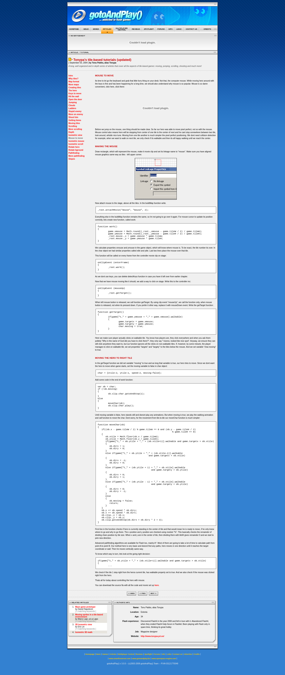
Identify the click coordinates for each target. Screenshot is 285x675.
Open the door (75, 99)
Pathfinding (73, 153)
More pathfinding (76, 156)
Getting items (74, 120)
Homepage (89, 654)
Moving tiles (74, 123)
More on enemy (75, 114)
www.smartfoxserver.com (119, 659)
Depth (71, 132)
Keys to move (74, 93)
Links (169, 654)
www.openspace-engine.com (164, 659)
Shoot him (73, 117)
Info (163, 654)
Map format (73, 82)
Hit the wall (73, 96)
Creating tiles (74, 87)
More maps (73, 84)
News (98, 654)
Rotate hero (74, 147)
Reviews (139, 654)
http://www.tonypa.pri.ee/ (152, 636)
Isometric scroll (75, 144)
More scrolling (75, 129)
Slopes (71, 159)
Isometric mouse (76, 141)
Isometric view (75, 135)
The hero (72, 90)
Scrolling (72, 126)
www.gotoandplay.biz (141, 659)
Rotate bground (75, 150)
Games (105, 654)
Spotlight (148, 654)
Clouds (71, 105)
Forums (157, 654)
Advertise (188, 654)
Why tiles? (73, 79)
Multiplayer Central (126, 654)
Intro (70, 76)
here (157, 585)
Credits (197, 654)
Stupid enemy (75, 111)
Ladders (72, 108)
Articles (113, 654)
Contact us (177, 654)
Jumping (72, 102)
